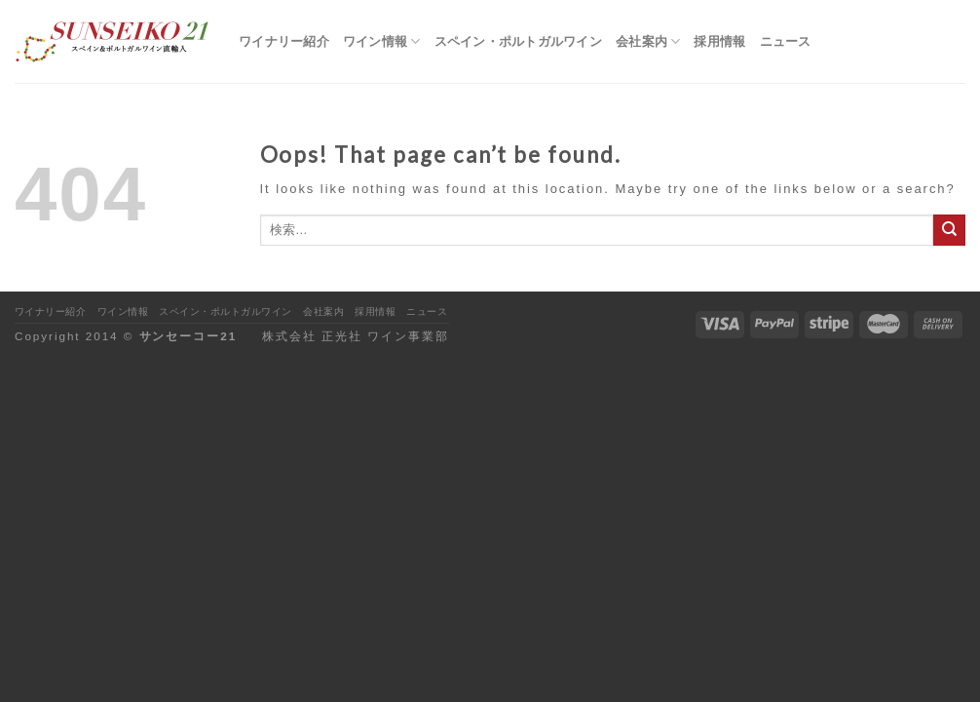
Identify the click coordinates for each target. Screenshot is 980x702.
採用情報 (719, 41)
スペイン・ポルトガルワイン (518, 41)
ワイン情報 (382, 41)
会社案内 (648, 41)
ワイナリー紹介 (284, 41)
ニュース (785, 41)
